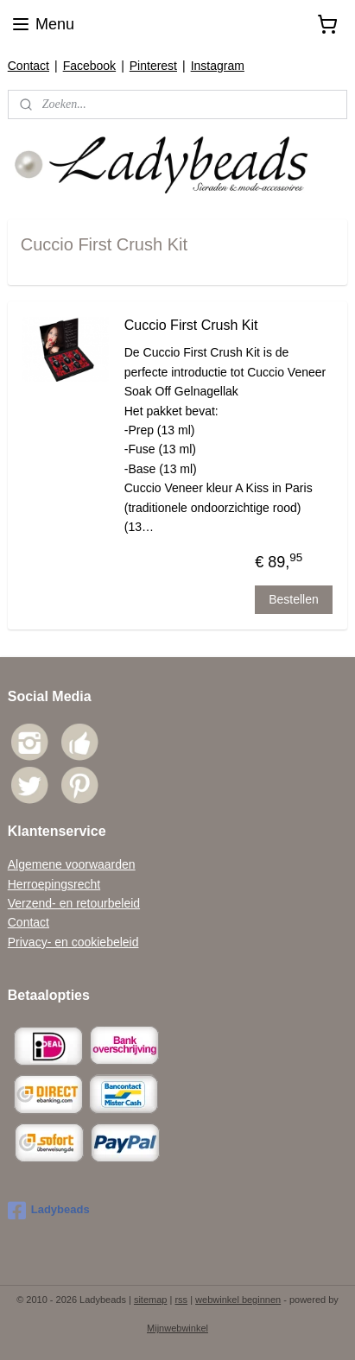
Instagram (217, 66)
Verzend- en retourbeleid (74, 903)
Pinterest (153, 66)
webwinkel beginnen (238, 1299)
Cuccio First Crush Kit (191, 325)
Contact (28, 66)
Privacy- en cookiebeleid (73, 942)
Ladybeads (49, 1210)
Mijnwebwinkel (177, 1328)
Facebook (89, 66)
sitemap (151, 1299)
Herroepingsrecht (54, 884)
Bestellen (294, 598)
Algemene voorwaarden (72, 864)
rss (180, 1299)
